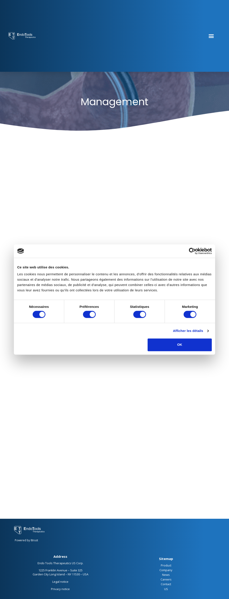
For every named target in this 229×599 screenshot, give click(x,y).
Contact (166, 584)
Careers (166, 579)
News (166, 575)
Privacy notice (60, 589)
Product (166, 565)
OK (179, 345)
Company (165, 570)
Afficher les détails (188, 331)
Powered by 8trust (26, 540)
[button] (211, 36)
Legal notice (60, 582)
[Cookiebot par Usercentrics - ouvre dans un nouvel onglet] (192, 251)
